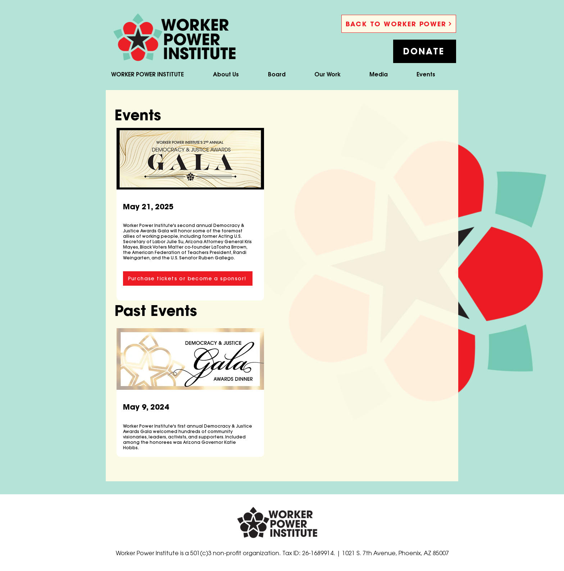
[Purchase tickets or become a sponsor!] (188, 278)
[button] (424, 51)
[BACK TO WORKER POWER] (398, 24)
